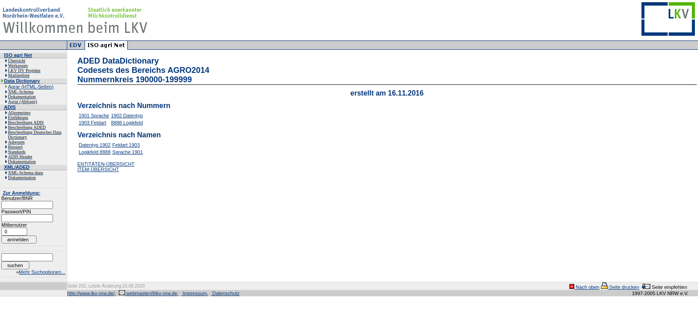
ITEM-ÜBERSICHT (98, 169)
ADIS (10, 107)
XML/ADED (16, 167)
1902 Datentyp (127, 115)
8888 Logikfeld (127, 122)
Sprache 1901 (127, 152)
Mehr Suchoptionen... (42, 272)
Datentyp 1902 (95, 145)
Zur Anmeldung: (22, 193)
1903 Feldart (92, 122)
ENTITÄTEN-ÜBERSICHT (105, 164)
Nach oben (584, 287)
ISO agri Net (18, 55)
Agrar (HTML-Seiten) (30, 86)
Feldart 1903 (126, 145)
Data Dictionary (22, 81)
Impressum (194, 293)
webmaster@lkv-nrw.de (148, 293)
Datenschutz (225, 293)
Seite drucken (620, 287)
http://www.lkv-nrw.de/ (90, 293)
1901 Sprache (94, 115)
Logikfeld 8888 (95, 152)
